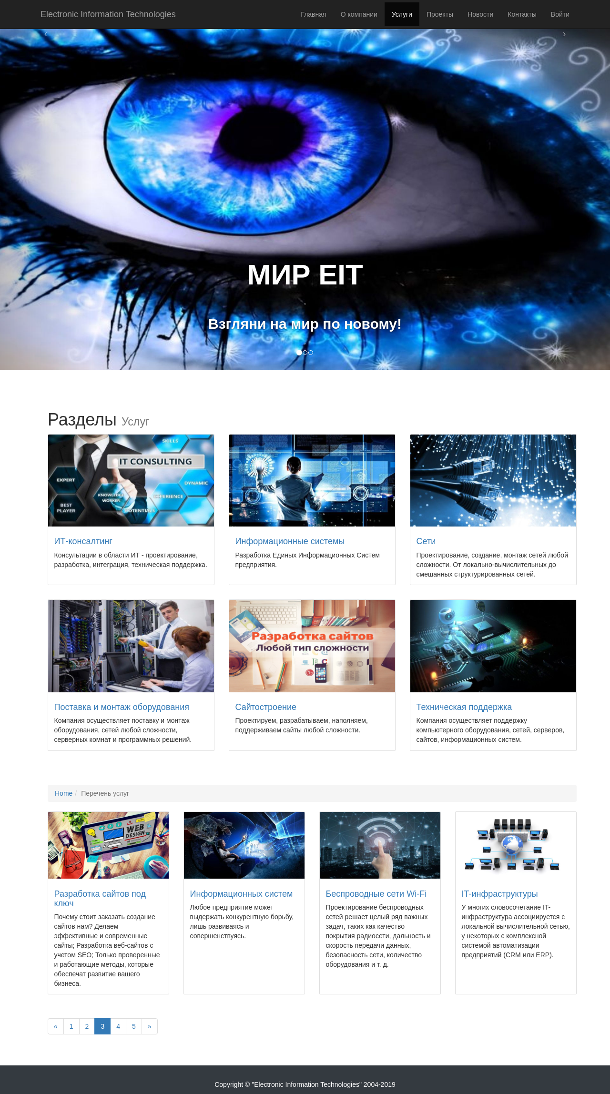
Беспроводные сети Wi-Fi (376, 894)
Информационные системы (290, 541)
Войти (560, 14)
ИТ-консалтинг (83, 541)
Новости (480, 14)
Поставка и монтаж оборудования (122, 707)
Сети (426, 541)
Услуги (402, 14)
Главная (313, 14)
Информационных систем (241, 894)
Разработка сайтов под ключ (100, 898)
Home (63, 793)
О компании (359, 14)
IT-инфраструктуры (500, 894)
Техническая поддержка (464, 707)
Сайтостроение (266, 707)
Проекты (440, 14)
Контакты (522, 14)
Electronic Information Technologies (108, 14)
